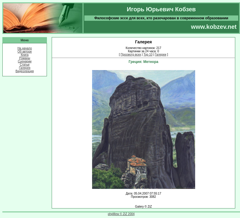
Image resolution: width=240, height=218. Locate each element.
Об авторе (25, 51)
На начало (25, 48)
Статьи (24, 64)
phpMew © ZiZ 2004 (121, 214)
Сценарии (24, 61)
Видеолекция (24, 71)
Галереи (160, 54)
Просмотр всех (131, 54)
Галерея (24, 67)
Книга (25, 54)
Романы (24, 58)
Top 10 (147, 54)
